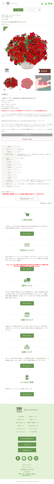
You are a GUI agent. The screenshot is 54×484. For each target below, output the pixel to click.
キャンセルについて (21, 428)
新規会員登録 (40, 358)
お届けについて (33, 419)
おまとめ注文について (33, 425)
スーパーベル (12, 15)
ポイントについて (21, 431)
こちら (12, 192)
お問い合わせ (27, 450)
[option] (27, 50)
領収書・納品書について (33, 422)
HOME (3, 15)
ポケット (19, 15)
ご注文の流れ (21, 416)
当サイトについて (27, 465)
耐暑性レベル (9, 159)
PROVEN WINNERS (27, 438)
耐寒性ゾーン (8, 158)
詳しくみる (27, 234)
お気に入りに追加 (27, 139)
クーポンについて (33, 428)
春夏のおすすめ (9, 16)
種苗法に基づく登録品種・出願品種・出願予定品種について (27, 474)
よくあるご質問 (33, 431)
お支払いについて (33, 416)
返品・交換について (21, 422)
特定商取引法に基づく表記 (27, 469)
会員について (21, 425)
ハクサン (27, 444)
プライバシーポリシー (27, 467)
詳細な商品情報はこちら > (27, 199)
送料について (21, 419)
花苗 (7, 15)
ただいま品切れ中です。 (27, 134)
